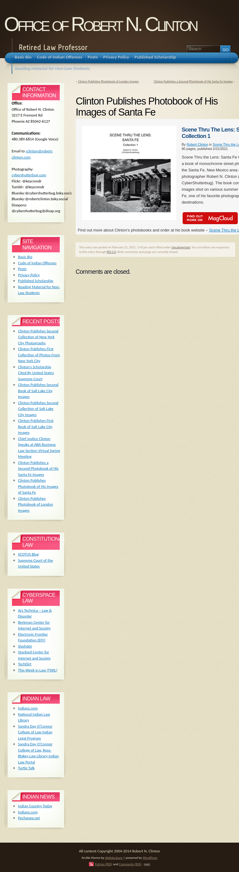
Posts (22, 268)
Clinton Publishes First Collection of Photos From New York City (39, 354)
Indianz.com (28, 708)
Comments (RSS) (130, 864)
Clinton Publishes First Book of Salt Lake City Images (36, 426)
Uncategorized (181, 247)
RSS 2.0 (111, 252)
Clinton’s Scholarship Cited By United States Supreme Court (36, 373)
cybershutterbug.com (29, 175)
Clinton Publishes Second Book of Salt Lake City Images (38, 390)
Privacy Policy (29, 275)
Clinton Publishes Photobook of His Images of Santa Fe (38, 486)
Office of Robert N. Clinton (100, 24)
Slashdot (25, 646)
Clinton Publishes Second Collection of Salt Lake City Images (38, 408)
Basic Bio (25, 256)
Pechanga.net (29, 818)
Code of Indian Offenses (37, 263)
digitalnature (114, 857)
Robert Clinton (197, 144)
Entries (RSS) (103, 864)
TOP (147, 865)
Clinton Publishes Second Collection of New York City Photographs (38, 337)
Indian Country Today (35, 806)
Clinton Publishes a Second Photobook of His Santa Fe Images (193, 81)
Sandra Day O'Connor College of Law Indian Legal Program (35, 732)
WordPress (150, 857)
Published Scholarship (35, 280)
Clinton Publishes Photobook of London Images (108, 81)
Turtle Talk (26, 768)
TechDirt (25, 664)
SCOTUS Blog (28, 554)
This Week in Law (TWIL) (37, 670)
